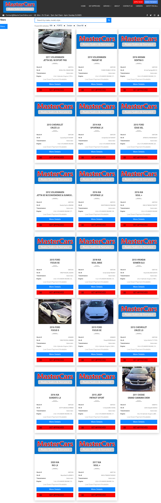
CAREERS (139, 6)
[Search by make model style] (71, 20)
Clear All (82, 25)
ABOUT (117, 6)
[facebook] (147, 15)
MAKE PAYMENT (151, 2)
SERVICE (107, 6)
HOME (83, 6)
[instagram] (155, 15)
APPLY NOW (138, 2)
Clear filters (16, 26)
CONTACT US (128, 6)
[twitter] (151, 15)
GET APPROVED (94, 6)
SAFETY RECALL (152, 6)
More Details (55, 84)
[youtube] (158, 15)
